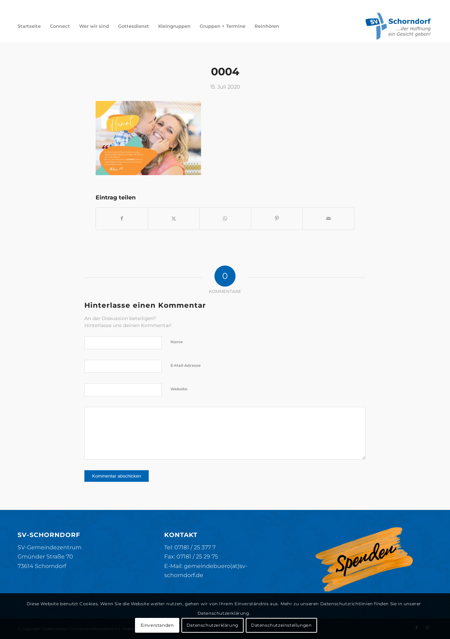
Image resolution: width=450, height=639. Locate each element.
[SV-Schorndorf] (398, 26)
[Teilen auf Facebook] (122, 218)
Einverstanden (157, 625)
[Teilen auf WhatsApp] (225, 218)
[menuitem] (29, 26)
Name (177, 341)
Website (179, 388)
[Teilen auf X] (173, 218)
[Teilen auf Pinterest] (276, 218)
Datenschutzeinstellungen (281, 625)
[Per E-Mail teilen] (328, 218)
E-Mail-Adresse (186, 365)
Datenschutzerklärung (212, 625)
